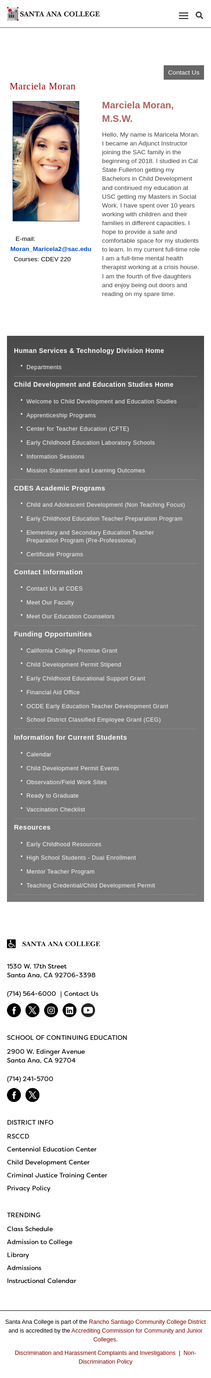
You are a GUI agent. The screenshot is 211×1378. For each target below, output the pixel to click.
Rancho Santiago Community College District (147, 1322)
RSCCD (18, 1136)
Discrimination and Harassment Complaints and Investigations (95, 1353)
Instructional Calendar (41, 1281)
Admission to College (39, 1242)
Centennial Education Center (51, 1149)
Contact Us (183, 72)
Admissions (24, 1268)
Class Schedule (30, 1229)
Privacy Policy (29, 1188)
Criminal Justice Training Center (57, 1175)
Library (18, 1255)
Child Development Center (48, 1162)
